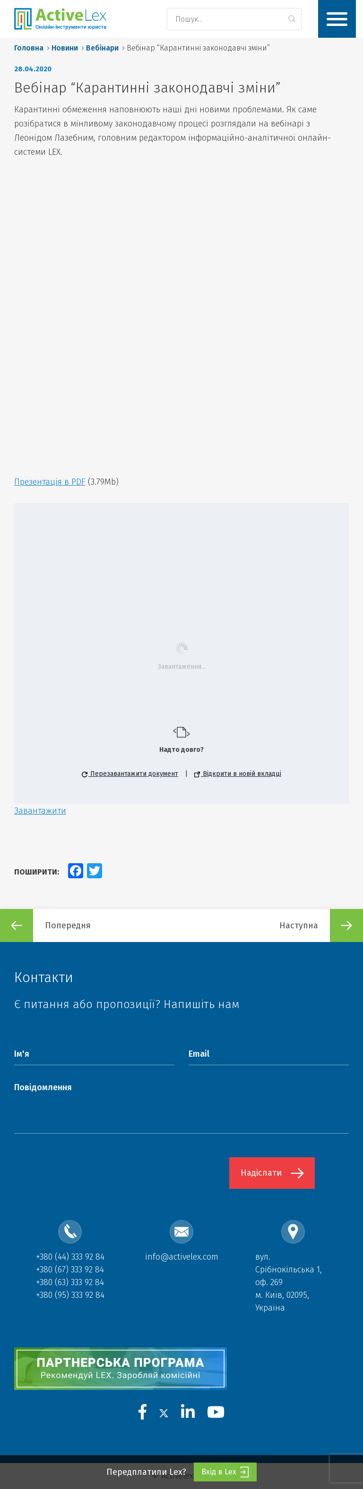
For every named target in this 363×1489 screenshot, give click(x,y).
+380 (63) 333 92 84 (70, 1282)
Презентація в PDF (50, 482)
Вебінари (102, 47)
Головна (28, 47)
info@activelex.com (181, 1257)
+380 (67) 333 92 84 (70, 1269)
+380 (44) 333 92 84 (70, 1257)
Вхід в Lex (225, 1472)
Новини (65, 47)
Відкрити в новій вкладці (237, 774)
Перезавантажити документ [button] (130, 774)
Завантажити (40, 811)
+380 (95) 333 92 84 (70, 1295)
